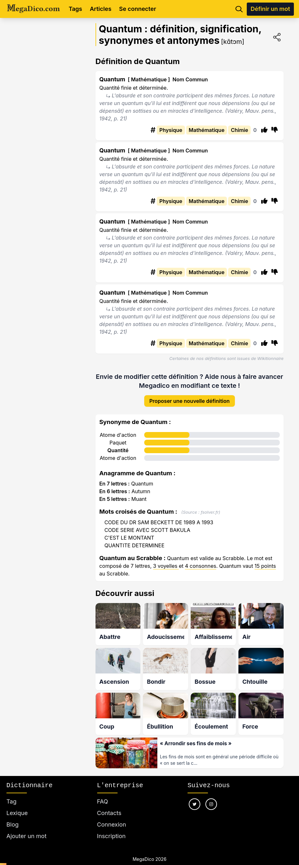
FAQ (102, 793)
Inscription (111, 828)
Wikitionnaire (270, 358)
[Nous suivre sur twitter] (194, 796)
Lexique (17, 805)
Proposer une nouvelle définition (189, 396)
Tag (11, 793)
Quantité (118, 445)
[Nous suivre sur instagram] (211, 796)
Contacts (109, 805)
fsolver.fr (210, 507)
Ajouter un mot (26, 828)
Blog (12, 816)
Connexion (111, 816)
